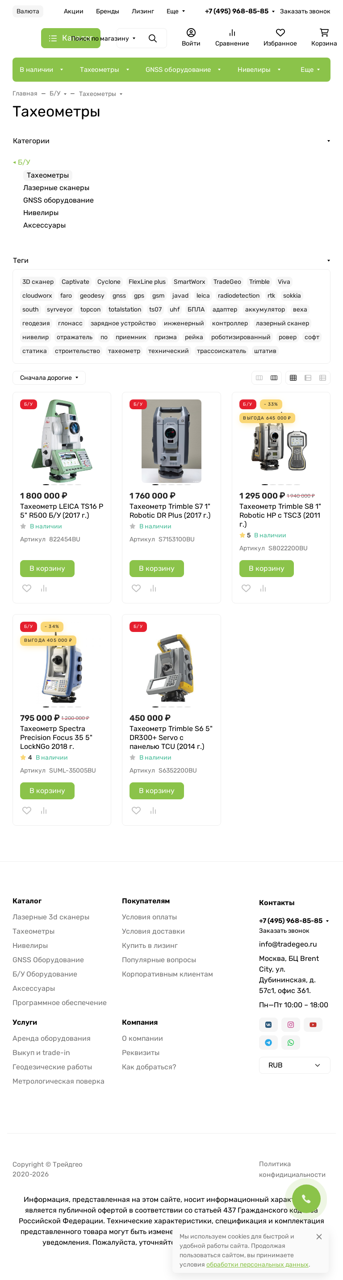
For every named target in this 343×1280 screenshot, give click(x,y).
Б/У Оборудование (45, 974)
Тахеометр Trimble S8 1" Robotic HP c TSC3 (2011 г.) (280, 515)
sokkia (292, 295)
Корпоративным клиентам (167, 974)
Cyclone (109, 282)
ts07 (155, 309)
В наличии (36, 70)
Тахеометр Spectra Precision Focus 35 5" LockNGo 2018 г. (56, 737)
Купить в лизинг (150, 945)
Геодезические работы (52, 1067)
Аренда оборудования (52, 1038)
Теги (21, 260)
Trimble (259, 282)
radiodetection (238, 295)
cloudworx (37, 295)
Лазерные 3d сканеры (51, 917)
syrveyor (59, 309)
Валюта (28, 11)
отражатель (74, 337)
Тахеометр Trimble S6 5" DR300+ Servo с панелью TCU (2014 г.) (171, 737)
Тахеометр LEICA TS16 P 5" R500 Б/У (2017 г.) (61, 510)
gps (139, 295)
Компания (140, 1022)
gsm (158, 295)
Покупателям (146, 901)
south (30, 309)
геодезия (36, 323)
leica (203, 295)
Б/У (24, 162)
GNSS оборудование (178, 70)
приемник (131, 337)
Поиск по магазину (100, 38)
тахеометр (124, 351)
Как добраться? (149, 1067)
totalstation (125, 309)
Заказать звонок (305, 11)
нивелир (35, 337)
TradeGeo (227, 282)
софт (312, 337)
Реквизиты (140, 1052)
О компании (142, 1038)
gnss (119, 295)
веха (300, 309)
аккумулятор (265, 309)
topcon (90, 309)
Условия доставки (153, 931)
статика (34, 351)
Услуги (25, 1022)
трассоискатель (221, 351)
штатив (265, 351)
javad (180, 295)
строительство (77, 351)
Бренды (107, 11)
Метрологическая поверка (59, 1081)
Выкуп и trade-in (41, 1052)
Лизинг (143, 11)
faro (66, 295)
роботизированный (241, 337)
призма (166, 337)
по (104, 337)
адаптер (225, 309)
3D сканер (38, 282)
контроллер (230, 323)
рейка (194, 337)
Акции (74, 11)
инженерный (184, 323)
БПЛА (196, 309)
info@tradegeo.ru (288, 944)
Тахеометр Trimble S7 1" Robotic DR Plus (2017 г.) (170, 510)
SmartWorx (189, 282)
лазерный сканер (282, 323)
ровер (288, 337)
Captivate (75, 282)
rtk (271, 295)
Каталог (27, 901)
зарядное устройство (123, 323)
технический (168, 351)
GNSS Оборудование (48, 960)
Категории (31, 141)
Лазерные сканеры (56, 187)
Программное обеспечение (60, 1002)
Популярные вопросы (159, 960)
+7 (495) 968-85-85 (236, 11)
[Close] (319, 1236)
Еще (173, 11)
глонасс (70, 323)
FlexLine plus (147, 282)
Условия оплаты (149, 917)
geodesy (92, 295)
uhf (175, 309)
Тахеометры (99, 70)
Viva (284, 282)
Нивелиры (254, 70)
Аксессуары (44, 225)
